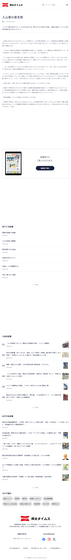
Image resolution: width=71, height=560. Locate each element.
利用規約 (25, 548)
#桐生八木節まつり (25, 504)
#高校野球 (37, 504)
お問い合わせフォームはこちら (22, 538)
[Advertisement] (35, 128)
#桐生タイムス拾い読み (10, 504)
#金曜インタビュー (35, 499)
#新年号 (24, 499)
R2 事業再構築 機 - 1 (55, 548)
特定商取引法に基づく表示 (39, 548)
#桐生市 (17, 499)
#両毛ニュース (7, 499)
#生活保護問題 (48, 499)
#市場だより (55, 504)
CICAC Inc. (45, 557)
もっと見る (35, 284)
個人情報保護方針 (15, 548)
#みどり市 (46, 504)
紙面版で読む (45, 168)
